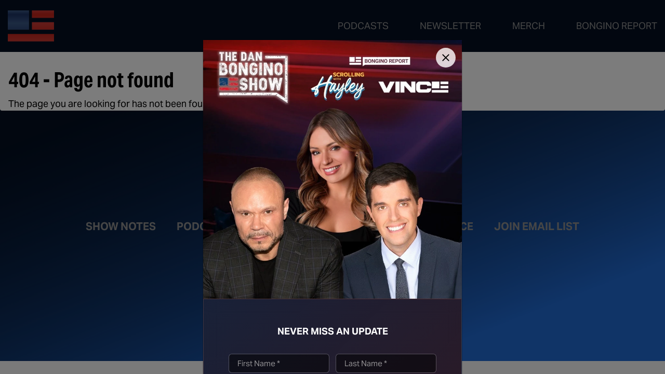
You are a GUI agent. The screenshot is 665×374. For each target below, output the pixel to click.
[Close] (446, 58)
